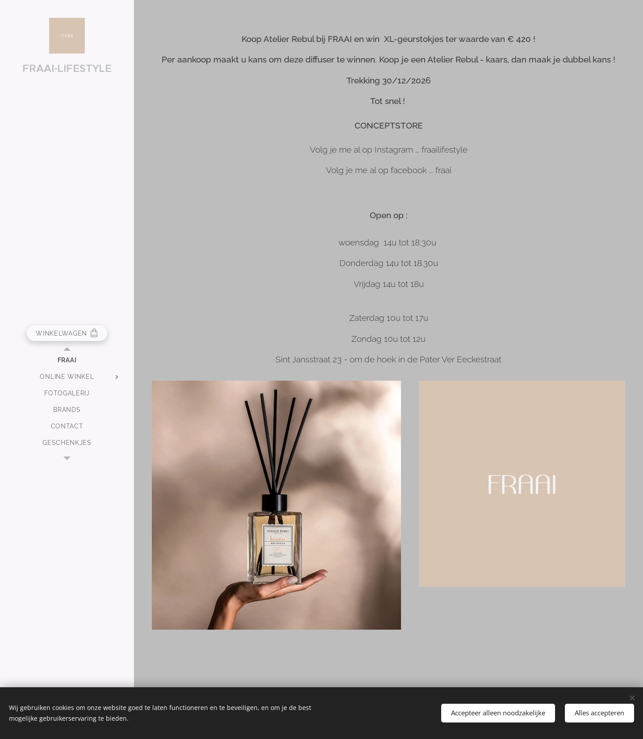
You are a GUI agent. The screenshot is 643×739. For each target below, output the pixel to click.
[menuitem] (67, 360)
